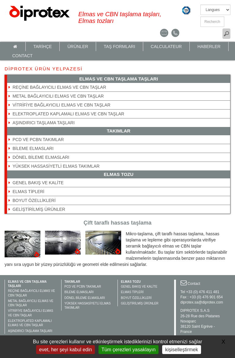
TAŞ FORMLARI (119, 46)
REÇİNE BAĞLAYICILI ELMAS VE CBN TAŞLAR (59, 87)
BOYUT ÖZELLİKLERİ (34, 200)
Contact (22, 55)
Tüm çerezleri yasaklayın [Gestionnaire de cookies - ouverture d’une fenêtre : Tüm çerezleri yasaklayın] (129, 349)
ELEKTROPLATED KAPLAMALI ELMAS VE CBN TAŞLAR (68, 113)
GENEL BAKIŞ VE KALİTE (38, 182)
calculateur (166, 46)
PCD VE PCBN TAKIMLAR (38, 139)
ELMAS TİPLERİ (28, 191)
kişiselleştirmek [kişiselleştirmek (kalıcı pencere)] (181, 349)
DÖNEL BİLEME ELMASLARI (41, 157)
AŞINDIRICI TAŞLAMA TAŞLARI (44, 122)
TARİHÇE (42, 46)
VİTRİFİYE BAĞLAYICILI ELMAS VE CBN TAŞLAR (61, 105)
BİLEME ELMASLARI (33, 148)
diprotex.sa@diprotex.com (202, 302)
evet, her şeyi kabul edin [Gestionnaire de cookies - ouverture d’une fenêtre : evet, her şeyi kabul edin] (65, 349)
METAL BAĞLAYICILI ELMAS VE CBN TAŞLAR (58, 96)
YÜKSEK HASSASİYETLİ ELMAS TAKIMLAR (56, 166)
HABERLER (208, 46)
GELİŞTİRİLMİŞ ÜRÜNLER (39, 209)
